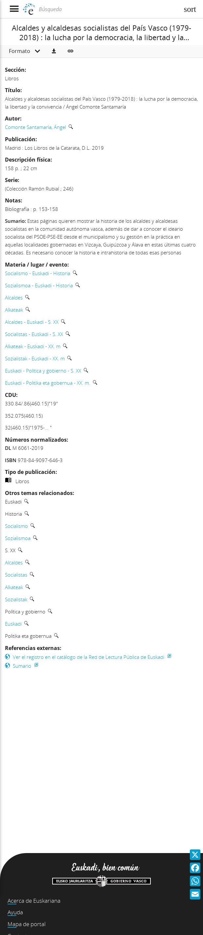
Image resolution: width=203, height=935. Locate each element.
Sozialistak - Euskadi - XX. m (35, 358)
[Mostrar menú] (14, 9)
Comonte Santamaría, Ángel (35, 127)
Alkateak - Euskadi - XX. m (32, 346)
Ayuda (15, 912)
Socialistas (16, 574)
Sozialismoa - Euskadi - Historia (39, 285)
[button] (53, 51)
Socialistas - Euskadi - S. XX (34, 334)
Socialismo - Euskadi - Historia (37, 273)
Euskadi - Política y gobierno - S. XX (43, 370)
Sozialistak (16, 599)
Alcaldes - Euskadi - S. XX (31, 322)
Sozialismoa (18, 538)
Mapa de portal (27, 924)
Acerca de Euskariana (34, 900)
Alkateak (14, 309)
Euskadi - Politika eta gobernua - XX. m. (47, 382)
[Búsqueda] (108, 9)
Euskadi (13, 623)
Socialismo (16, 526)
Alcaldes (14, 297)
